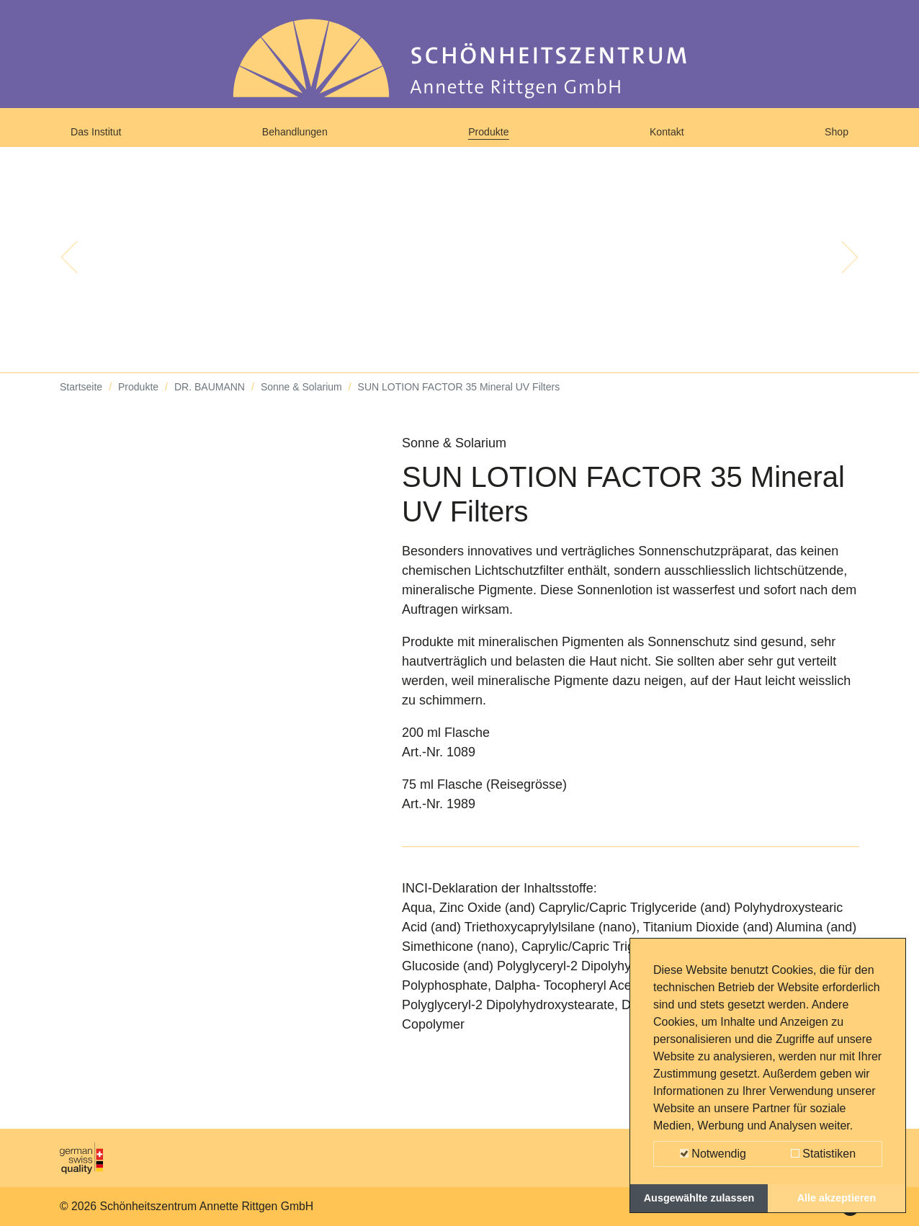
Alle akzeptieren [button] (837, 1198)
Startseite (81, 403)
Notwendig (713, 1153)
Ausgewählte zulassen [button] (699, 1198)
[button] (69, 273)
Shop (833, 138)
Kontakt (670, 138)
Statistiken (823, 1153)
